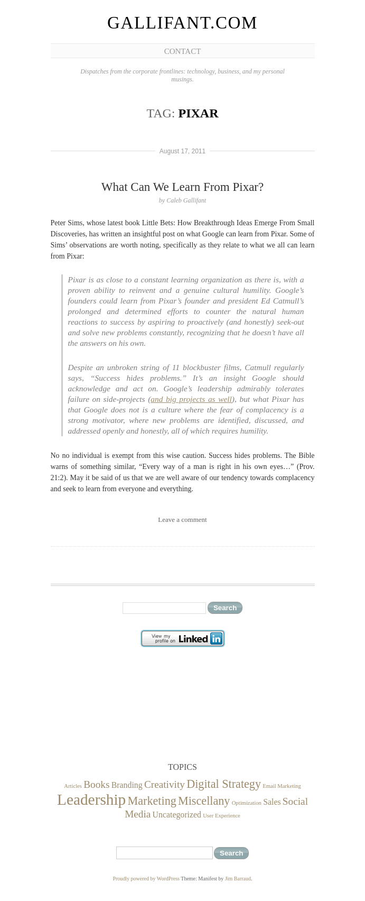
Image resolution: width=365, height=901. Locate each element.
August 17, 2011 (182, 151)
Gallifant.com (182, 22)
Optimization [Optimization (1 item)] (246, 803)
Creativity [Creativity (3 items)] (164, 784)
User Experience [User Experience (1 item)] (221, 816)
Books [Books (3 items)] (96, 784)
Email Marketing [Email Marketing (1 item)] (282, 786)
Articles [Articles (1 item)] (73, 786)
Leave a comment (182, 519)
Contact (182, 51)
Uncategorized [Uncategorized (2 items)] (177, 814)
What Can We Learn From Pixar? (182, 187)
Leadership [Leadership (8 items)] (91, 799)
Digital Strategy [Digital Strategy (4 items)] (223, 783)
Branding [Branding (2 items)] (127, 784)
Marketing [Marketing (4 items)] (152, 800)
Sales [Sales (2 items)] (271, 801)
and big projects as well (191, 398)
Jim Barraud (238, 878)
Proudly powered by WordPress (146, 878)
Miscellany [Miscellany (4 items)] (204, 800)
